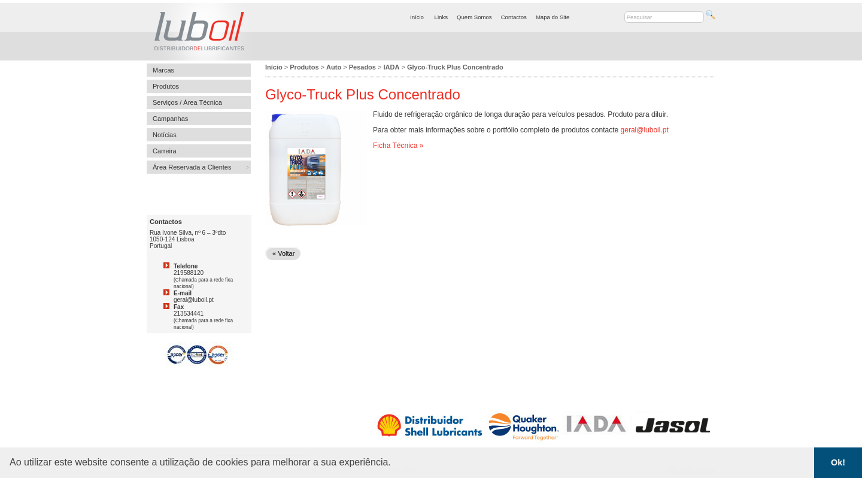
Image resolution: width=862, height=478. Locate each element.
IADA (392, 67)
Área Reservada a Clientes (192, 167)
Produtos (166, 86)
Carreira (165, 151)
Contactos (514, 17)
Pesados (362, 67)
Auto (333, 67)
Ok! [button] (838, 462)
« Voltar (283, 253)
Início (417, 17)
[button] (395, 463)
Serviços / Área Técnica (187, 102)
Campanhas (170, 118)
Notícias (165, 134)
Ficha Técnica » (398, 145)
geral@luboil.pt (645, 130)
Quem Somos (474, 17)
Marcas (163, 70)
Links (441, 17)
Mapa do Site (553, 17)
